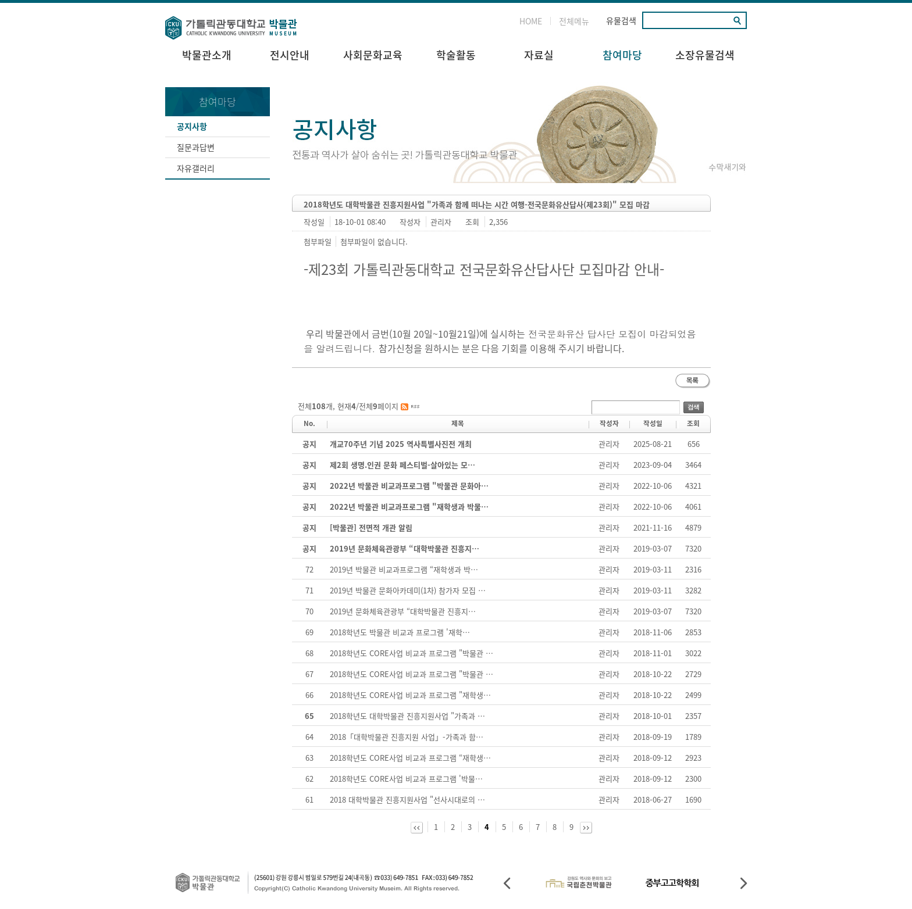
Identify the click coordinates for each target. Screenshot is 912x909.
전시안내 (289, 55)
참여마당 (622, 55)
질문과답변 (196, 147)
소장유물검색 (705, 55)
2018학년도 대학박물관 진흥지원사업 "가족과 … (407, 715)
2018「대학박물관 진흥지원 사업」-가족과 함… (406, 736)
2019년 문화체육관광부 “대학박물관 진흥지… (403, 611)
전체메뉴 (574, 21)
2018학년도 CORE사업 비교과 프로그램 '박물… (406, 778)
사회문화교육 (372, 55)
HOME (530, 21)
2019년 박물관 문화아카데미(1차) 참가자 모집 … (408, 590)
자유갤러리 (196, 168)
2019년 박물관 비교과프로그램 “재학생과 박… (404, 569)
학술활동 (456, 55)
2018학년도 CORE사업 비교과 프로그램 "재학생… (410, 694)
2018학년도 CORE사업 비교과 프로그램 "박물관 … (411, 653)
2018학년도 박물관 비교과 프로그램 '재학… (400, 632)
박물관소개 (206, 55)
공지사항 (192, 126)
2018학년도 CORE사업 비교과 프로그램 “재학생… (410, 757)
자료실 (539, 55)
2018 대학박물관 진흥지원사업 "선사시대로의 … (407, 799)
